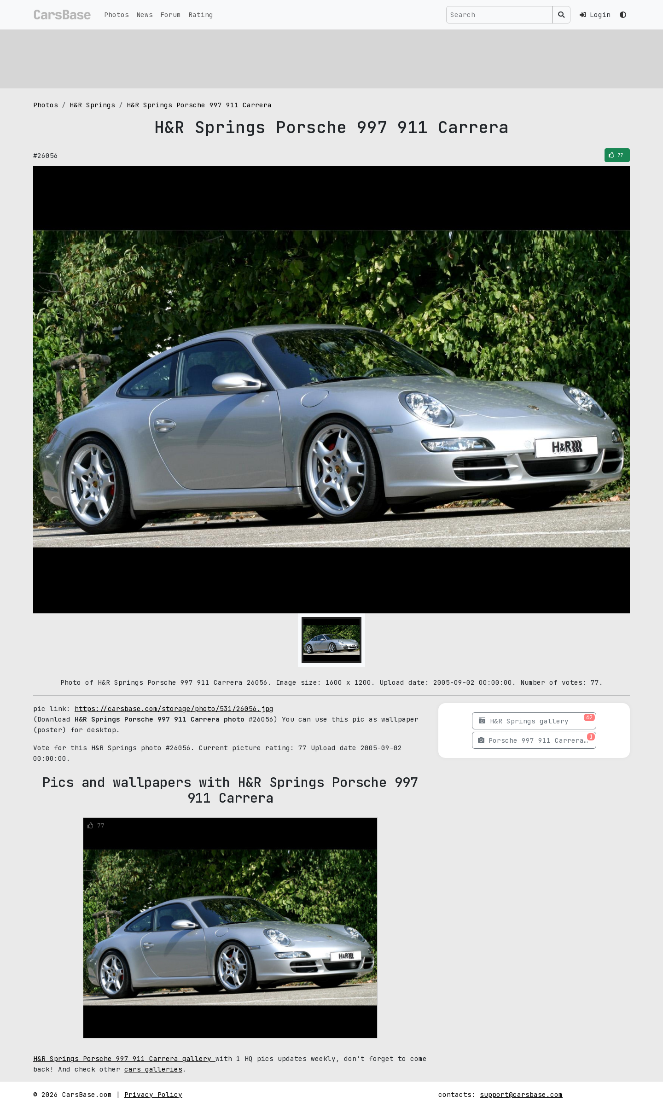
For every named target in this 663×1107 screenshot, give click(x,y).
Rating (200, 14)
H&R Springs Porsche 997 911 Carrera (199, 104)
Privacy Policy (153, 1094)
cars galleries (153, 1069)
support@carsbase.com (521, 1094)
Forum (170, 14)
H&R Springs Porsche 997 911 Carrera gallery (124, 1058)
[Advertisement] (309, 57)
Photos (116, 14)
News (144, 14)
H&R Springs (92, 104)
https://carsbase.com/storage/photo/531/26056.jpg (174, 708)
